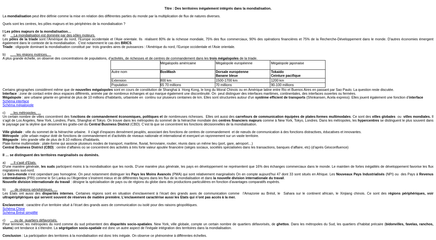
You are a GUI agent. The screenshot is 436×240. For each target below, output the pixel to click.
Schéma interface (16, 101)
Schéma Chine (14, 209)
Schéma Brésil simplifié (20, 212)
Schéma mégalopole (18, 105)
